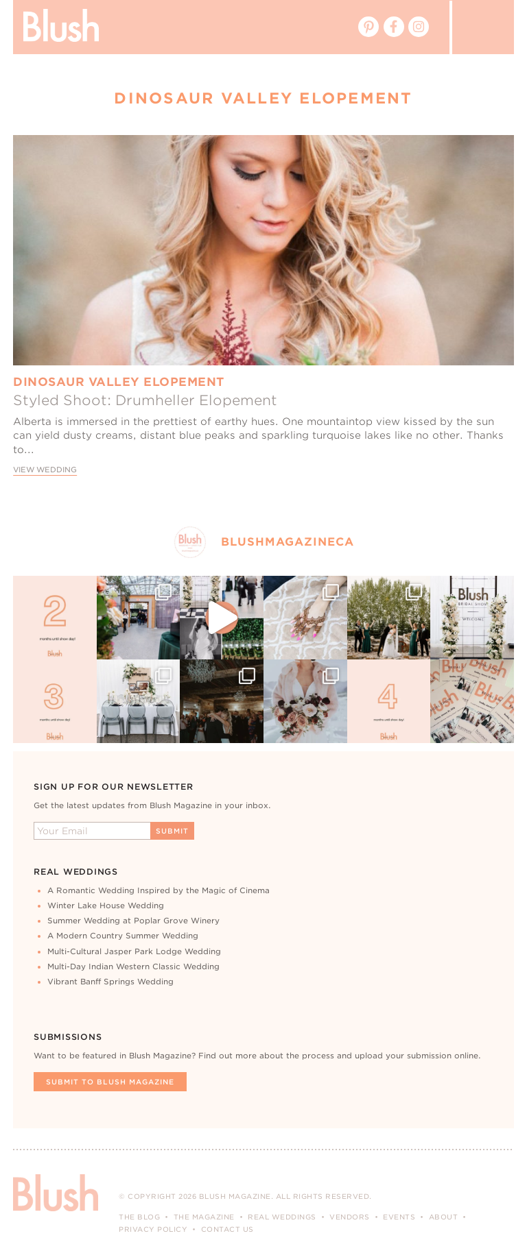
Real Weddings (282, 1217)
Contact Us (227, 1229)
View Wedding (45, 469)
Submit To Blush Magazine (110, 1082)
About (443, 1217)
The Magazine (204, 1217)
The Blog (139, 1217)
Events (399, 1217)
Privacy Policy (153, 1229)
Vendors (349, 1217)
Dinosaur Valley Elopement (118, 382)
